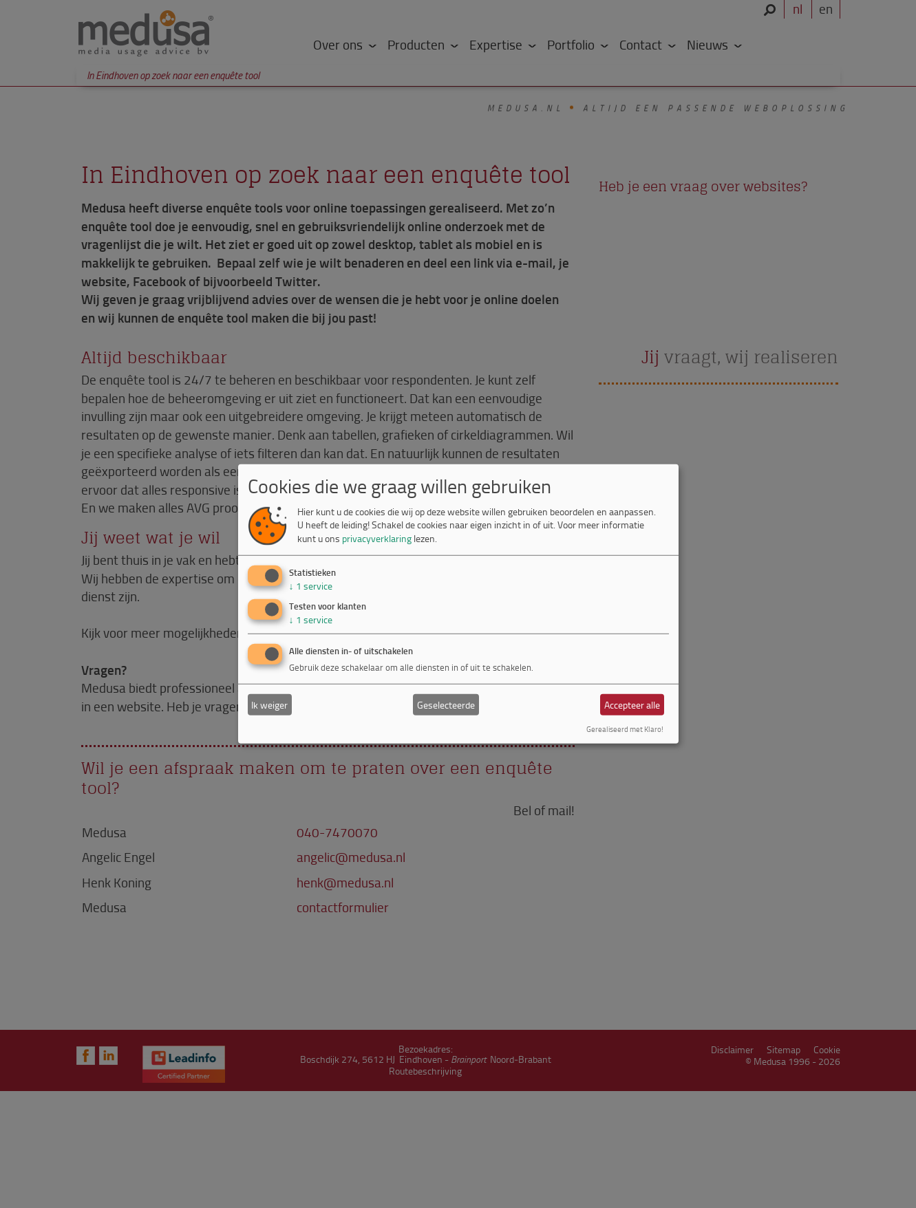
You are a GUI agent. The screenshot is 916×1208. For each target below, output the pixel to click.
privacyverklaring (377, 538)
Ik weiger (269, 704)
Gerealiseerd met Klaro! (624, 729)
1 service (310, 585)
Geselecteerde (446, 704)
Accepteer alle (632, 704)
